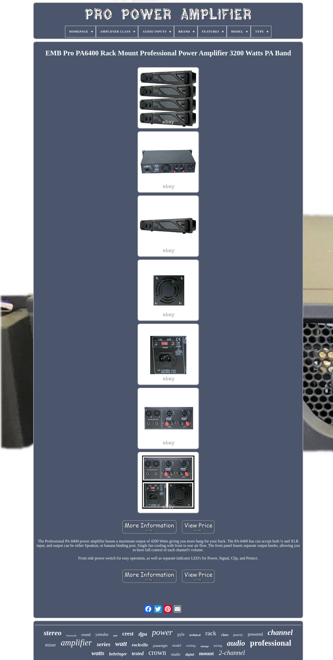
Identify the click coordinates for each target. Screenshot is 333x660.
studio (175, 654)
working (190, 645)
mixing (218, 645)
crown (157, 652)
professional (270, 643)
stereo (52, 633)
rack (210, 633)
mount (206, 653)
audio (236, 643)
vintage (204, 646)
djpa (143, 634)
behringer (118, 654)
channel (280, 632)
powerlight (160, 646)
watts (98, 653)
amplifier (76, 642)
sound (86, 635)
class (224, 635)
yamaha (101, 634)
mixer (50, 644)
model (176, 645)
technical (194, 635)
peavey (238, 635)
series (103, 644)
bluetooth (71, 635)
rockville (140, 644)
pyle (180, 634)
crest (128, 634)
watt (121, 643)
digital (189, 654)
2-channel (232, 652)
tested (138, 653)
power (162, 632)
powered (255, 634)
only (115, 635)
